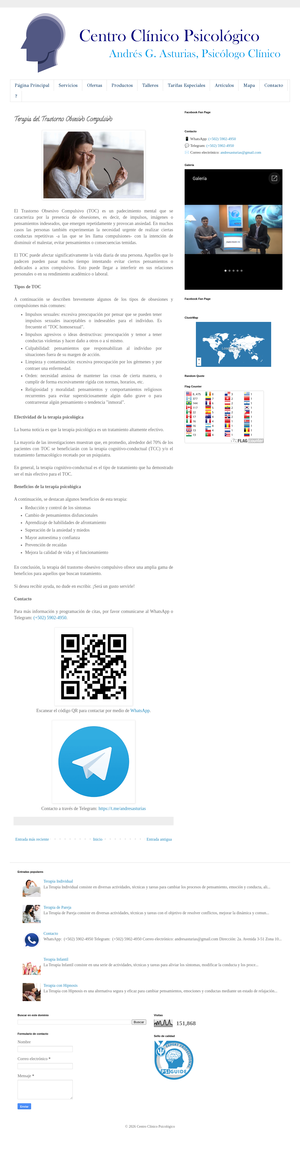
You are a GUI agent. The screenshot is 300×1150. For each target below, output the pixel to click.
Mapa (249, 85)
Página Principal (32, 85)
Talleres (150, 85)
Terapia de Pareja (57, 907)
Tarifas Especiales (186, 85)
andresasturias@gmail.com (240, 152)
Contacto (273, 85)
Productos (122, 85)
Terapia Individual (58, 881)
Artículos (224, 85)
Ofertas (94, 85)
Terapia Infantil (55, 959)
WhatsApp (140, 710)
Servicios (68, 85)
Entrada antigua (159, 839)
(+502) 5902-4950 (49, 617)
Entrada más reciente (32, 839)
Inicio (97, 839)
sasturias (122, 808)
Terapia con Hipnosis (60, 985)
